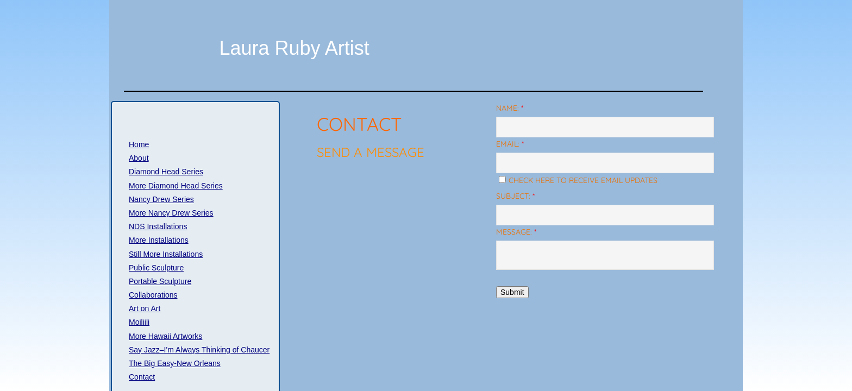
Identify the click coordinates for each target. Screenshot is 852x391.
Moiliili (139, 322)
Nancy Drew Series (161, 199)
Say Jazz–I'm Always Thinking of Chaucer (199, 349)
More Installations (159, 240)
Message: (516, 232)
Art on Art (144, 308)
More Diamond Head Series (176, 185)
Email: (510, 144)
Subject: (515, 196)
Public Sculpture (156, 267)
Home (139, 144)
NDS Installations (158, 226)
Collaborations (153, 295)
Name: (509, 108)
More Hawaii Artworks (165, 336)
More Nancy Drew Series (171, 213)
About (139, 158)
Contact (142, 377)
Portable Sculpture (160, 281)
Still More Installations (166, 254)
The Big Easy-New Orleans (175, 363)
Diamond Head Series (166, 171)
